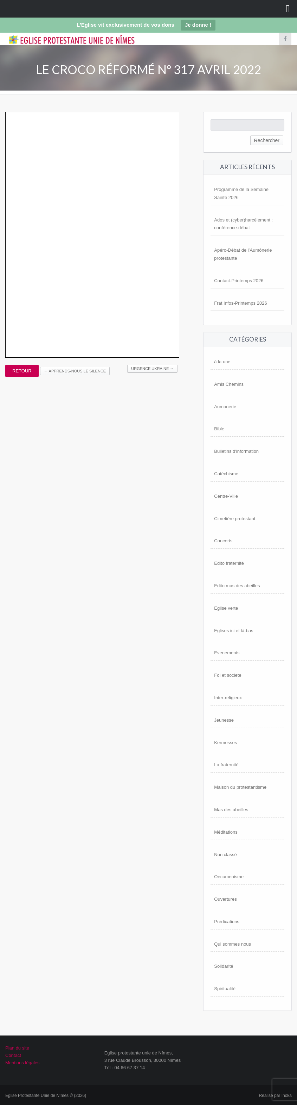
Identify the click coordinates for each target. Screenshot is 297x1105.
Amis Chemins (229, 384)
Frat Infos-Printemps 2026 (240, 303)
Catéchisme (226, 473)
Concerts (223, 540)
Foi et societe (227, 675)
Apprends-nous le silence (75, 371)
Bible (219, 428)
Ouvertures (225, 899)
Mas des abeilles (231, 809)
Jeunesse (224, 720)
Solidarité (223, 966)
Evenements (226, 652)
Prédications (226, 921)
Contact (13, 1055)
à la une (222, 361)
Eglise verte (226, 608)
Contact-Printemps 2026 (238, 280)
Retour (22, 370)
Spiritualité (224, 988)
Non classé (225, 854)
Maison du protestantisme (240, 787)
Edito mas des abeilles (237, 585)
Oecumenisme (229, 876)
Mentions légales (22, 1062)
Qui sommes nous (232, 944)
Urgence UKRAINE (152, 368)
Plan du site (17, 1048)
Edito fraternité (229, 563)
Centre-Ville (226, 496)
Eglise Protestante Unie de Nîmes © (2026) (45, 1095)
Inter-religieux (228, 697)
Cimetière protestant (234, 518)
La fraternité (226, 764)
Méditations (225, 832)
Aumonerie (225, 406)
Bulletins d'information (236, 451)
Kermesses (225, 742)
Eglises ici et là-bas (233, 630)
